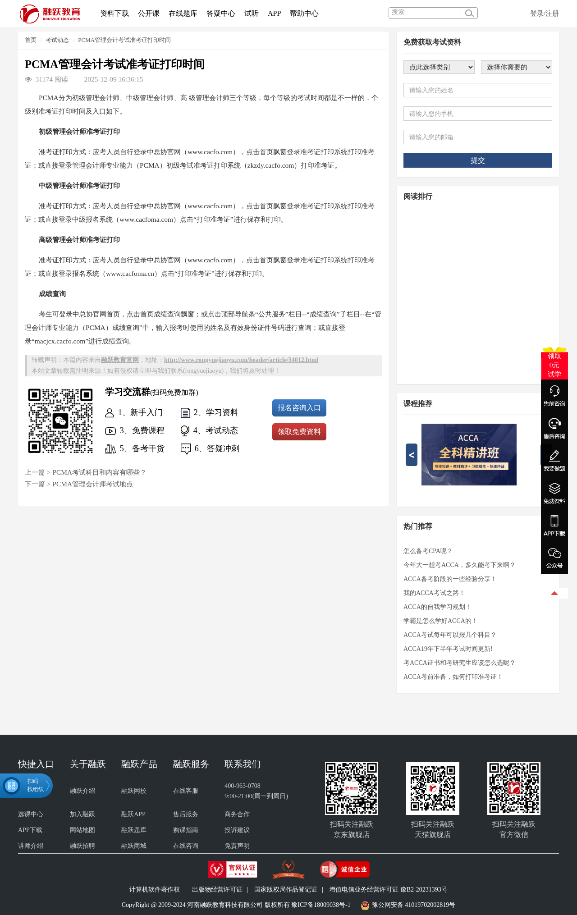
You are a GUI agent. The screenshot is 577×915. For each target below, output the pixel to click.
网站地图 (82, 830)
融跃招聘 (82, 845)
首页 (31, 40)
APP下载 (30, 830)
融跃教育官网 (120, 360)
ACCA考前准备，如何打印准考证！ (453, 676)
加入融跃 (82, 814)
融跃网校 (134, 790)
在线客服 (185, 790)
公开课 (149, 13)
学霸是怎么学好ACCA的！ (440, 621)
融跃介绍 (82, 790)
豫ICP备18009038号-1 (320, 904)
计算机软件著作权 (154, 889)
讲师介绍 (30, 845)
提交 (478, 160)
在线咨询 (185, 845)
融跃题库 (134, 830)
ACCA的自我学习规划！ (437, 607)
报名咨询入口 (299, 408)
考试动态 (57, 40)
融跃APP (133, 814)
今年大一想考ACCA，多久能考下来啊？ (459, 565)
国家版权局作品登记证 (285, 889)
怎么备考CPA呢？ (428, 551)
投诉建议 (237, 830)
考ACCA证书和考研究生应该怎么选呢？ (459, 662)
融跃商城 (134, 845)
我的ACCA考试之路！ (434, 593)
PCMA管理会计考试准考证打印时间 (124, 40)
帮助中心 (304, 13)
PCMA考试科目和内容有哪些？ (99, 472)
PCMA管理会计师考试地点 (92, 484)
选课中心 (30, 814)
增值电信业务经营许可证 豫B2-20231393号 (388, 889)
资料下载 (114, 13)
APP (274, 13)
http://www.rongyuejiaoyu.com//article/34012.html (241, 360)
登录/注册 (544, 13)
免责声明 (237, 845)
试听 (251, 13)
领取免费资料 (299, 431)
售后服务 (185, 814)
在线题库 (183, 13)
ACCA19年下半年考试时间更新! (448, 648)
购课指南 (185, 830)
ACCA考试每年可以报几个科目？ (450, 634)
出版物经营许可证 (217, 889)
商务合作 (237, 814)
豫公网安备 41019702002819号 (414, 904)
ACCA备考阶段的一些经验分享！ (450, 579)
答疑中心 (220, 13)
